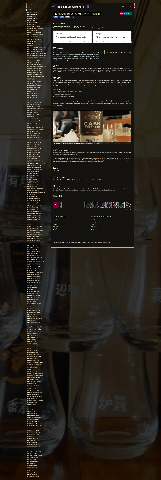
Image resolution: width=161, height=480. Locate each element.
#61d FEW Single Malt (33, 248)
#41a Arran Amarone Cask (34, 333)
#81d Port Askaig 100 (33, 135)
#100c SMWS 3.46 (32, 24)
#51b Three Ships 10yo (33, 297)
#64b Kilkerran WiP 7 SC (33, 232)
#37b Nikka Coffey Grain (34, 356)
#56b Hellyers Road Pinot (34, 276)
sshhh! (30, 7)
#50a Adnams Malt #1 (33, 305)
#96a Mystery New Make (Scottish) (36, 55)
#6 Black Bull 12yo (32, 467)
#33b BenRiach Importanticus (35, 375)
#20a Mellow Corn (32, 423)
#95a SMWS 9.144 (32, 59)
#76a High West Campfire (34, 167)
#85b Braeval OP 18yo (33, 114)
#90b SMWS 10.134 (32, 93)
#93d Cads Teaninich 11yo (34, 68)
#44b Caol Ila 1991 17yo (33, 322)
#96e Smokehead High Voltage (36, 47)
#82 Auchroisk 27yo (32, 131)
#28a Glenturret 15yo (33, 394)
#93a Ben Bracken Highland (34, 74)
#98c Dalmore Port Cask (34, 38)
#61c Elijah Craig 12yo (33, 249)
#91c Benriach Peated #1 (33, 87)
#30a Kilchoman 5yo (33, 387)
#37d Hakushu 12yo (32, 352)
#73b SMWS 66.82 (32, 179)
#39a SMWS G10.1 (32, 343)
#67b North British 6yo (33, 219)
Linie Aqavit (97, 158)
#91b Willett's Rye (32, 89)
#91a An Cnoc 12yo (32, 91)
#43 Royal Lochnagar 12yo (34, 326)
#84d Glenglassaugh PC (33, 118)
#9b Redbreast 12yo (32, 457)
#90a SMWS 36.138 (32, 95)
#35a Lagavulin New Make (34, 366)
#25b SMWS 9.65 (31, 404)
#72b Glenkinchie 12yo (33, 190)
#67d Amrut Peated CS (33, 215)
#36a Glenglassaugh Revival (35, 362)
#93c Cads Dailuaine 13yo (34, 70)
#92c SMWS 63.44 (32, 78)
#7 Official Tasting (32, 465)
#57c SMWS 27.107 (32, 270)
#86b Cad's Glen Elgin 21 (34, 110)
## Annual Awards (32, 14)
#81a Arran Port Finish (33, 141)
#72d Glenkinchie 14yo (33, 186)
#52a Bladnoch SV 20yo (33, 295)
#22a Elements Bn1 (32, 413)
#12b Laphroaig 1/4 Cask (33, 444)
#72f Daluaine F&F (32, 183)
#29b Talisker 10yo (32, 389)
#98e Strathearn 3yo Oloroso (35, 34)
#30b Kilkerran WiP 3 (33, 385)
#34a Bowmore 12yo (33, 372)
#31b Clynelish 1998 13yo (34, 381)
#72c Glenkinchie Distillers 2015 (35, 188)
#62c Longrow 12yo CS (33, 240)
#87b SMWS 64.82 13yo (33, 106)
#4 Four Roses (31, 471)
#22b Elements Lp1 (32, 411)
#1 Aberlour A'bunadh (33, 476)
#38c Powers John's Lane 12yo (35, 345)
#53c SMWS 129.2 (31, 286)
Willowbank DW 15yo (115, 52)
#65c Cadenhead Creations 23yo (36, 225)
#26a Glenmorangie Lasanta (35, 400)
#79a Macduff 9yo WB (33, 150)
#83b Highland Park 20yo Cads (35, 127)
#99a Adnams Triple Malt (34, 32)
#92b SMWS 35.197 (32, 80)
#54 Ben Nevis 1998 (32, 284)
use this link (103, 28)
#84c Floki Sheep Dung (33, 120)
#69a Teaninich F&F (32, 209)
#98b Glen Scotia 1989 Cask (34, 40)
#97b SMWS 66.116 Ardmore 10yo (36, 43)
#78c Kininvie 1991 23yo (33, 152)
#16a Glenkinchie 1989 (33, 434)
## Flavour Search (32, 12)
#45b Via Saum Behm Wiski (34, 318)
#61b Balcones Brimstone (34, 251)
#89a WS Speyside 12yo (33, 101)
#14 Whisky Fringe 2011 (33, 440)
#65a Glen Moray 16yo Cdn (34, 228)
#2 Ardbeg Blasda (32, 474)
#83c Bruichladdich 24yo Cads (35, 125)
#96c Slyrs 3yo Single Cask (34, 51)
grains (30, 4)
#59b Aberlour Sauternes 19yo (35, 261)
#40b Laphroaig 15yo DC (34, 335)
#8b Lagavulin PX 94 (33, 461)
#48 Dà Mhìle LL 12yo (33, 308)
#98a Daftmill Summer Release (35, 42)
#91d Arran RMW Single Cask (35, 85)
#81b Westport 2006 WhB (34, 139)
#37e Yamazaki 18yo (32, 350)
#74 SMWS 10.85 (31, 177)
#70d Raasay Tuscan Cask (34, 200)
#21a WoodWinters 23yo (34, 417)
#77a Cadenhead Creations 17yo (36, 162)
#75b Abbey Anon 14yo (33, 173)
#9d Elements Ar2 (32, 453)
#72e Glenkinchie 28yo (33, 185)
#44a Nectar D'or (31, 324)
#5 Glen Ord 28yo (32, 469)
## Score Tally (31, 20)
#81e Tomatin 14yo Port (33, 133)
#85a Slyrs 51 (30, 116)
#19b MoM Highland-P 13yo (34, 425)
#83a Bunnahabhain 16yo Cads (35, 129)
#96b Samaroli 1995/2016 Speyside (36, 53)
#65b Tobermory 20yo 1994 (35, 226)
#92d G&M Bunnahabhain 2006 (36, 76)
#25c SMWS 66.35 (32, 402)
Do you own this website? (64, 42)
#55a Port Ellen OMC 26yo (34, 282)
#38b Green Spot (32, 347)
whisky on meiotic (105, 242)
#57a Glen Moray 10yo (33, 274)
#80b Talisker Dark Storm (34, 145)
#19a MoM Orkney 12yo (33, 427)
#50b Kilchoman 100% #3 (34, 303)
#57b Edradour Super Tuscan (35, 272)
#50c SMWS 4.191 (31, 301)
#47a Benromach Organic (34, 312)
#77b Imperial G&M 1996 (34, 160)
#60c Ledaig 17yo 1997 (33, 255)
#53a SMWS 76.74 (32, 289)
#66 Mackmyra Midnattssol (34, 223)
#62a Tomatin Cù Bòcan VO (34, 244)
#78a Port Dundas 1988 (33, 156)
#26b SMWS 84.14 (32, 398)
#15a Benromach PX (32, 438)
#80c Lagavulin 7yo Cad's (34, 143)
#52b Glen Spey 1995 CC (33, 293)
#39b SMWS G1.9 (31, 341)
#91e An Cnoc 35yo (32, 84)
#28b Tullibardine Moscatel (34, 392)
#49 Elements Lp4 (32, 307)
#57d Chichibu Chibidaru (34, 269)
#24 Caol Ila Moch (32, 408)
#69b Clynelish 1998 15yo (34, 207)
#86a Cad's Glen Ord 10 (33, 112)
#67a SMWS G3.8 (31, 221)
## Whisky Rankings (33, 18)
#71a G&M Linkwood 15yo (34, 198)
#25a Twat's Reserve (32, 406)
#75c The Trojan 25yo (33, 171)
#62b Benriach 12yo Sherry (34, 242)
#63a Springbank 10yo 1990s (35, 238)
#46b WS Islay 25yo (32, 314)
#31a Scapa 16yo (31, 383)
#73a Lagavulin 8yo (32, 181)
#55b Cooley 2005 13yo (33, 280)
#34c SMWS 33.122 (32, 368)
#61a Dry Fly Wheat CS (33, 253)
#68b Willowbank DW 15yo (34, 211)
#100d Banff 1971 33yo (33, 22)
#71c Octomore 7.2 (32, 194)
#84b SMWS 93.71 (32, 122)
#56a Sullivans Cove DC (33, 278)
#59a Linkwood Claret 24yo (34, 263)
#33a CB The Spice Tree (33, 377)
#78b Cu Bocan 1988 (32, 154)
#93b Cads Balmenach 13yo (34, 72)
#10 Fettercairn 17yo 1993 (34, 452)
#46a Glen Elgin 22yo (33, 316)
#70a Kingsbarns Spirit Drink (35, 206)
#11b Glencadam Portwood (34, 448)
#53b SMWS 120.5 (32, 288)
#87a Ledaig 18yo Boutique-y (35, 108)
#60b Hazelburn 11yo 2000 (34, 257)
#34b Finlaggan (31, 370)
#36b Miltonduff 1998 (33, 360)
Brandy (87, 80)
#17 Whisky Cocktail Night (34, 431)
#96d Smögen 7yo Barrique (34, 49)
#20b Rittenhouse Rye (33, 421)
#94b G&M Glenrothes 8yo (34, 64)
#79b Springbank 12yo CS (34, 148)
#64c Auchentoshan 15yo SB (35, 230)
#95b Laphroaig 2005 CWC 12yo (36, 57)
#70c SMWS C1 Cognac (33, 202)
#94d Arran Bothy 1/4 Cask (34, 61)
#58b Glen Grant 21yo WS (34, 265)
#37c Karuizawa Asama (33, 354)
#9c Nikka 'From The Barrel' (34, 455)
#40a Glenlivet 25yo (32, 337)
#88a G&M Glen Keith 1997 (34, 104)
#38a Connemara (32, 349)
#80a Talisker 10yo (32, 146)
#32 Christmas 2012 (32, 379)
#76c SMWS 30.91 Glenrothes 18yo (36, 164)
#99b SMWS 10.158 (32, 30)
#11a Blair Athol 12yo (32, 450)
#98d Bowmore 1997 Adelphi (35, 36)
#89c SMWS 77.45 (32, 97)
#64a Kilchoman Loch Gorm (35, 234)
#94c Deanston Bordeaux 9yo (35, 63)
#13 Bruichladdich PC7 (33, 442)
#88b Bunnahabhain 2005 (34, 103)
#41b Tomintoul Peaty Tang (34, 331)
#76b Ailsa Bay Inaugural (34, 166)
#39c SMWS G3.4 (31, 339)
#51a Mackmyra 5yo (32, 299)
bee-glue (113, 72)
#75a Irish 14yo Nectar (33, 175)
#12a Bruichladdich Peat (33, 446)
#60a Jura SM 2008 (32, 259)
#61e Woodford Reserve (34, 246)
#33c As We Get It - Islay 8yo (35, 373)
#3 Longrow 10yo (32, 473)
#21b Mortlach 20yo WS (33, 415)
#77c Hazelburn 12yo (32, 158)
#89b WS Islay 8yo (32, 99)
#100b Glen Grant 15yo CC (34, 26)
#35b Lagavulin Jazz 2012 (34, 364)
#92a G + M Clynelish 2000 (34, 82)
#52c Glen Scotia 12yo (33, 291)
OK (85, 42)
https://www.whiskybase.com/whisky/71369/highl (89, 180)
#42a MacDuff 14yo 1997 (34, 329)
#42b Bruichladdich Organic (34, 328)
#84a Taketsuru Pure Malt (34, 124)
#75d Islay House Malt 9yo (34, 169)
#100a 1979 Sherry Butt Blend (35, 28)
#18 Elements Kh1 (32, 429)
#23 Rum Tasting (31, 410)
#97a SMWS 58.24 (32, 45)
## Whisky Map (31, 16)
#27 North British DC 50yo (34, 396)
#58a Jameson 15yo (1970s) (34, 267)
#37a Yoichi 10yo (31, 358)
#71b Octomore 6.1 (32, 196)
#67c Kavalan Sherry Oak (34, 217)
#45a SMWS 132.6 (32, 320)
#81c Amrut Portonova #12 (34, 137)
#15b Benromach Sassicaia (34, 436)
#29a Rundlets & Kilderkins (34, 391)
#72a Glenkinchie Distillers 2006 (36, 192)
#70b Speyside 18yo (32, 204)
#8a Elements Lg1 (32, 463)
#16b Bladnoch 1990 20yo (34, 432)
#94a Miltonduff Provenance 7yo (36, 66)
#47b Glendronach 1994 (33, 310)
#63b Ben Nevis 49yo (33, 236)
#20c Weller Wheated (33, 419)
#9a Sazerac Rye (31, 459)
